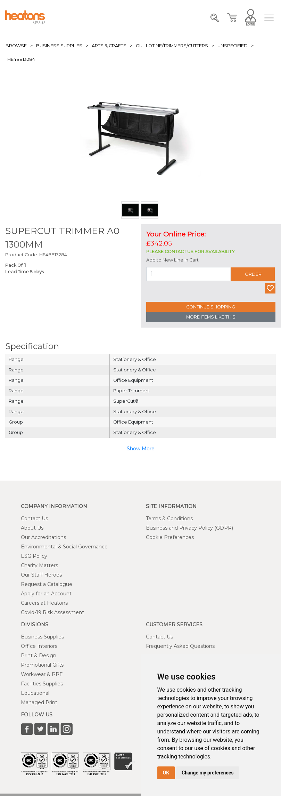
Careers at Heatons (44, 603)
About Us (32, 528)
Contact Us (34, 518)
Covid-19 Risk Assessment (52, 612)
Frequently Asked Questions (180, 646)
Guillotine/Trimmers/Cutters (172, 45)
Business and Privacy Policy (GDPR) (189, 528)
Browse (16, 45)
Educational (35, 693)
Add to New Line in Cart (172, 260)
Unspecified (232, 45)
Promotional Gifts (42, 665)
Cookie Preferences (170, 537)
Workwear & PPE (42, 674)
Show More (141, 448)
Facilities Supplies (42, 684)
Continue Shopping (210, 306)
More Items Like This (210, 317)
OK (166, 772)
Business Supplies (59, 45)
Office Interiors (39, 646)
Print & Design (38, 655)
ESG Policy (34, 556)
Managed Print (39, 702)
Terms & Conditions (169, 518)
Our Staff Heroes (41, 575)
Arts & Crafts (109, 45)
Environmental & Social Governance (64, 547)
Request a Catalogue (46, 584)
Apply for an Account (46, 593)
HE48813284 (21, 59)
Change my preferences (207, 772)
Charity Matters (39, 565)
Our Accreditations (43, 537)
